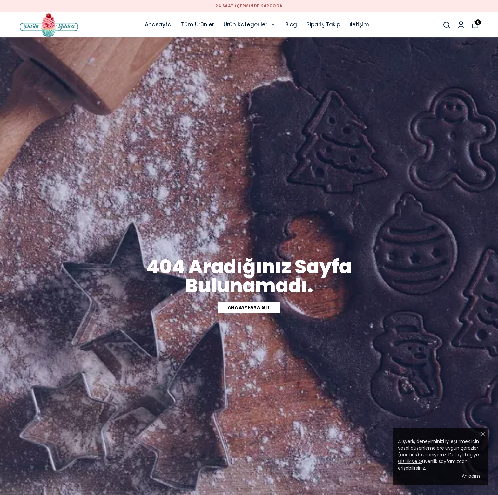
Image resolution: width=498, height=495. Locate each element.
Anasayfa (158, 24)
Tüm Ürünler (197, 24)
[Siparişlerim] (461, 25)
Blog (291, 24)
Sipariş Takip (323, 24)
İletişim (359, 24)
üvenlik (417, 461)
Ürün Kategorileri (250, 24)
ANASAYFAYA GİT (249, 307)
